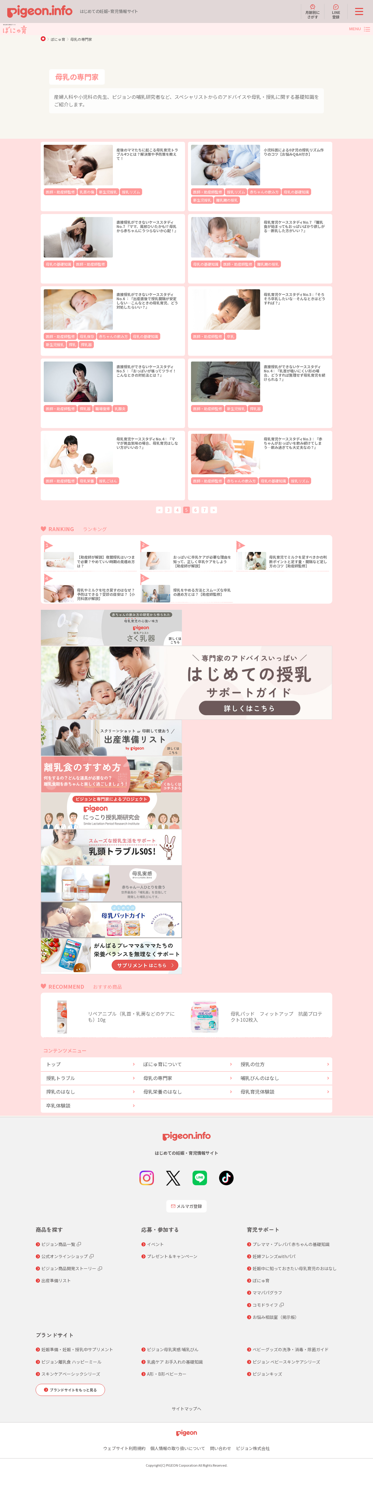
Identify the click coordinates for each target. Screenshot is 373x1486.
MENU (355, 29)
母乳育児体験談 (257, 1091)
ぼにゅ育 (58, 39)
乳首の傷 (81, 191)
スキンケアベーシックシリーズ (70, 1374)
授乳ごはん (99, 480)
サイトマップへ (186, 1409)
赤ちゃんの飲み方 (254, 191)
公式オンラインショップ (64, 1256)
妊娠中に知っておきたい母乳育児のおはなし (295, 1268)
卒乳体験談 (58, 1105)
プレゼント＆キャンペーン (172, 1256)
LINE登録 (336, 11)
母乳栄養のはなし (162, 1091)
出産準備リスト (56, 1280)
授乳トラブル (60, 1078)
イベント (155, 1244)
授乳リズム (119, 191)
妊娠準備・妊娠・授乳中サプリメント (77, 1349)
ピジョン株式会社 (253, 1448)
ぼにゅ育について (162, 1064)
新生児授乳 (99, 191)
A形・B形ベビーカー (166, 1374)
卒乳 (225, 336)
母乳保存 (81, 336)
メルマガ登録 (186, 1206)
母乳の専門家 (81, 39)
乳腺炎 (110, 408)
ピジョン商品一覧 (58, 1244)
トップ (53, 1064)
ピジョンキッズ (267, 1374)
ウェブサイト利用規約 (124, 1448)
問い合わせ (220, 1448)
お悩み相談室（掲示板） (276, 1317)
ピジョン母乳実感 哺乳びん (173, 1349)
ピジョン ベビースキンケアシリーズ (286, 1362)
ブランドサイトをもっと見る (73, 1389)
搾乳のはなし (60, 1091)
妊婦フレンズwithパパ (274, 1256)
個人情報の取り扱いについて (177, 1448)
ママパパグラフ (267, 1293)
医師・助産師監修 (58, 191)
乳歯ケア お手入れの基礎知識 (175, 1362)
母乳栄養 (81, 480)
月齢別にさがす (312, 11)
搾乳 (170, 336)
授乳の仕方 (253, 1064)
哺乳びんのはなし (260, 1078)
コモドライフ (265, 1305)
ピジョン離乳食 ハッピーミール (71, 1362)
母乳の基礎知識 (281, 191)
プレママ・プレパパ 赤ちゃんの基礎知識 (291, 1244)
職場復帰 (95, 408)
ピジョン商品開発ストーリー (68, 1268)
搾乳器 (50, 343)
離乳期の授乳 (202, 199)
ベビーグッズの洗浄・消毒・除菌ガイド (291, 1349)
